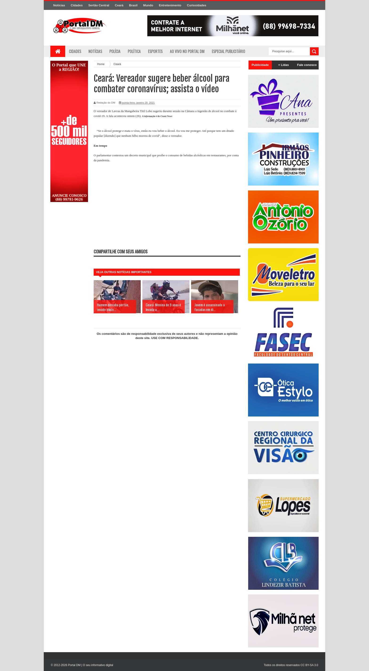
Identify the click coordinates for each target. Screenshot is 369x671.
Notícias (59, 5)
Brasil (133, 5)
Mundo (148, 5)
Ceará (119, 5)
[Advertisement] (69, 281)
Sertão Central (98, 5)
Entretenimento (170, 5)
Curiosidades (196, 5)
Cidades (77, 5)
